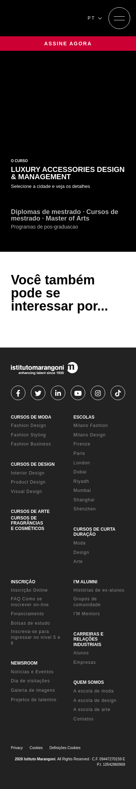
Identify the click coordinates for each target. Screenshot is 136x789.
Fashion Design (28, 425)
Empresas (85, 662)
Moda (80, 543)
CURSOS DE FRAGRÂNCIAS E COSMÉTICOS (27, 523)
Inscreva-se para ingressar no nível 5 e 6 (36, 637)
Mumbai (82, 490)
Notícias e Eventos (32, 671)
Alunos (81, 653)
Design (81, 552)
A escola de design (95, 700)
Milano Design (90, 434)
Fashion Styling (28, 434)
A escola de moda (94, 691)
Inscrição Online (29, 590)
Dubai (80, 471)
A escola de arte (92, 709)
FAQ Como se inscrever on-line (30, 601)
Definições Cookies (65, 748)
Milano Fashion (91, 425)
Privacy (17, 748)
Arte (78, 561)
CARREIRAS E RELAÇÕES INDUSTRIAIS (89, 639)
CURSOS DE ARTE (30, 511)
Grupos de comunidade (87, 601)
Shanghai (84, 499)
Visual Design (26, 491)
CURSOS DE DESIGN (33, 464)
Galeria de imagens (33, 690)
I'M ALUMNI (86, 581)
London (82, 462)
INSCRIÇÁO (23, 581)
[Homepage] (44, 18)
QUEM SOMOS (89, 682)
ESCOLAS (84, 417)
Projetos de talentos (34, 699)
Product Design (28, 482)
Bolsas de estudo (30, 623)
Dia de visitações (30, 680)
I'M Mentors (87, 613)
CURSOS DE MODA (31, 417)
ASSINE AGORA (68, 43)
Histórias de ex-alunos (99, 590)
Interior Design (28, 473)
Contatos (84, 719)
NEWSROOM (24, 663)
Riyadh (81, 481)
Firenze (82, 444)
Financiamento (27, 613)
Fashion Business (31, 444)
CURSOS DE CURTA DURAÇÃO (94, 532)
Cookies (36, 748)
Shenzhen (85, 508)
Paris (79, 453)
